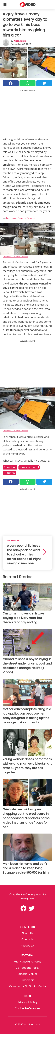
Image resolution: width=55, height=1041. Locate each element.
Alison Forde (20, 40)
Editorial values (28, 974)
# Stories (9, 473)
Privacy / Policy (27, 1002)
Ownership (27, 980)
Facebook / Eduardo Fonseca (20, 218)
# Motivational (29, 467)
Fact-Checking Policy (27, 961)
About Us (27, 933)
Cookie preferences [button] (27, 1008)
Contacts (27, 939)
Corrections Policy (27, 968)
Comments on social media (27, 986)
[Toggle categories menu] (5, 4)
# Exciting (10, 467)
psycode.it (27, 945)
